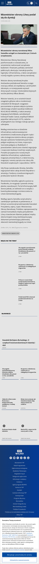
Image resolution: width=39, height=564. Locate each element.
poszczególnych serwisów (17, 550)
